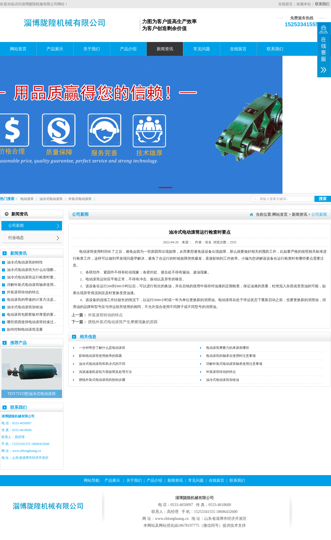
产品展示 (55, 49)
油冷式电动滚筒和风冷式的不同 (102, 364)
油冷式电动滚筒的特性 (25, 262)
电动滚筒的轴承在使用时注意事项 (231, 356)
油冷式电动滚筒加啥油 (25, 307)
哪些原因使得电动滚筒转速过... (31, 322)
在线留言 (285, 4)
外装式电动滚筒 (80, 199)
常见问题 (201, 49)
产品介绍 (128, 49)
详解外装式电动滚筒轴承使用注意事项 (234, 364)
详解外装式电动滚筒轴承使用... (31, 285)
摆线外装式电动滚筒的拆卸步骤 (102, 380)
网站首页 (18, 49)
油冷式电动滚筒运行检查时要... (31, 277)
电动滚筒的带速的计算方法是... (31, 299)
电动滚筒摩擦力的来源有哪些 (227, 348)
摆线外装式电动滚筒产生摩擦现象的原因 (123, 322)
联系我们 (275, 49)
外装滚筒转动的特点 (23, 292)
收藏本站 (304, 4)
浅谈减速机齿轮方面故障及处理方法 (105, 372)
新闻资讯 (165, 49)
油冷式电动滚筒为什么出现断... (31, 270)
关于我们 (91, 49)
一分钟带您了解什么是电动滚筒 (102, 348)
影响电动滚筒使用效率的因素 (100, 356)
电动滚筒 (27, 199)
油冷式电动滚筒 (51, 199)
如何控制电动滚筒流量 (25, 329)
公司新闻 (16, 225)
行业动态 (16, 238)
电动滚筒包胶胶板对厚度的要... (31, 314)
